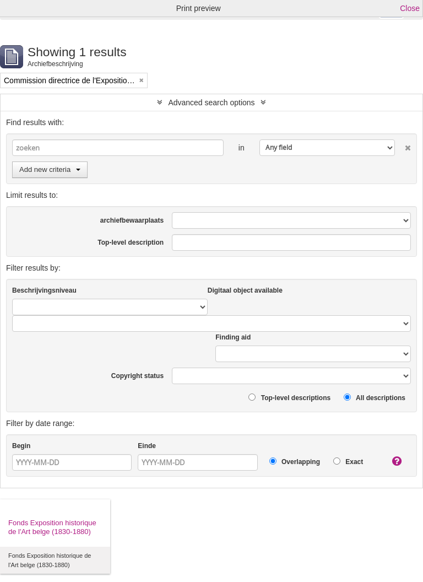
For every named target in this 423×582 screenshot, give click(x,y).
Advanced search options (211, 102)
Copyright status (137, 376)
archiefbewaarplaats (132, 220)
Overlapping (294, 461)
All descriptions (374, 398)
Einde (147, 446)
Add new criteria (49, 169)
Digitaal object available (245, 290)
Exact (348, 461)
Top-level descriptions (289, 398)
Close (410, 8)
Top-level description (130, 242)
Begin (21, 446)
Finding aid (233, 337)
